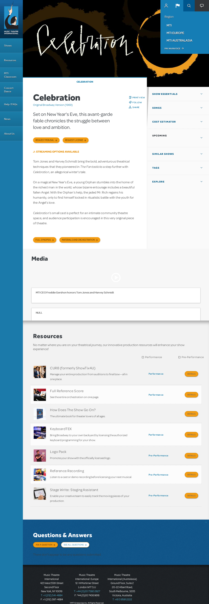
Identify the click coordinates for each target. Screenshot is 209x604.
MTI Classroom (10, 75)
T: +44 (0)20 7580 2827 (87, 585)
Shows (8, 45)
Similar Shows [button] (163, 154)
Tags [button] (155, 167)
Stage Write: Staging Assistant (74, 485)
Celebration (85, 81)
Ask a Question (44, 540)
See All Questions (74, 540)
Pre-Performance (193, 357)
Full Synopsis (43, 240)
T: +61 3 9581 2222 (122, 593)
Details (191, 373)
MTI (169, 25)
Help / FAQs (10, 104)
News (7, 119)
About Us (9, 133)
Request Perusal (45, 140)
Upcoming (159, 135)
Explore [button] (158, 181)
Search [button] (189, 5)
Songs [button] (157, 107)
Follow (137, 102)
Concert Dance (8, 89)
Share (136, 107)
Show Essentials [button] (165, 94)
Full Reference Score (67, 390)
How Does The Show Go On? (73, 408)
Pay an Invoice (172, 48)
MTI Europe (175, 33)
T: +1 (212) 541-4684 (51, 589)
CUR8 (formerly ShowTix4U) (73, 368)
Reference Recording (67, 467)
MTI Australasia (179, 40)
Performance (153, 357)
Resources (10, 60)
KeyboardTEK (61, 426)
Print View (138, 97)
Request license (74, 140)
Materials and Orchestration (78, 240)
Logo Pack (58, 449)
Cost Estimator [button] (164, 121)
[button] (177, 5)
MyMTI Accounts (166, 5)
